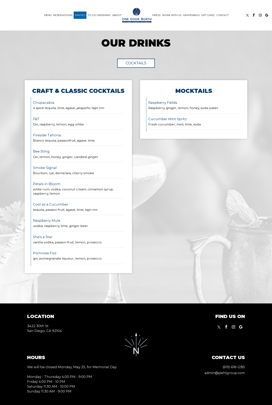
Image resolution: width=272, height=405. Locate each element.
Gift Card (208, 15)
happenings (191, 15)
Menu (48, 15)
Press (156, 15)
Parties (80, 15)
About (116, 15)
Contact (222, 15)
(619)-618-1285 (233, 367)
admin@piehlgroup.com (223, 373)
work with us (171, 15)
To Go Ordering (99, 15)
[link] (137, 15)
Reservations (62, 15)
